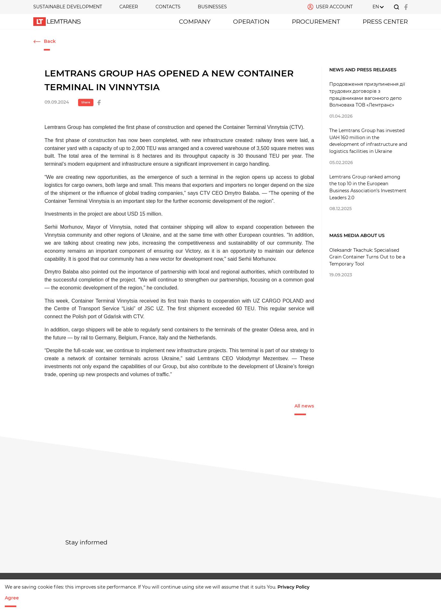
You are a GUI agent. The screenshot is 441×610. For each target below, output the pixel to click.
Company (195, 21)
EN (376, 7)
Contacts (168, 7)
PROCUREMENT (316, 21)
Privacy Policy (293, 587)
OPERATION (251, 21)
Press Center (385, 21)
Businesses (212, 7)
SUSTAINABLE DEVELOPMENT (67, 7)
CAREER (128, 7)
